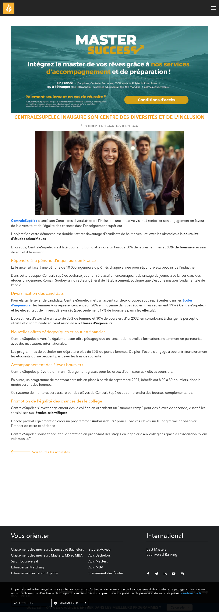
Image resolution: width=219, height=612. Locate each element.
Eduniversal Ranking (161, 554)
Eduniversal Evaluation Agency (34, 573)
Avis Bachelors (99, 555)
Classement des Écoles (105, 573)
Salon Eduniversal (24, 561)
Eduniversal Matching (27, 567)
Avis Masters (98, 561)
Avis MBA (95, 567)
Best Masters (156, 549)
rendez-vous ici (191, 593)
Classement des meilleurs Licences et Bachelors (47, 549)
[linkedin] (165, 574)
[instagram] (182, 574)
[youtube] (173, 574)
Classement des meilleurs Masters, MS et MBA (46, 555)
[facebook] (148, 574)
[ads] (109, 69)
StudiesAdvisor (100, 549)
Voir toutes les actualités (51, 452)
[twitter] (156, 574)
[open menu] (213, 8)
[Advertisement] (109, 486)
